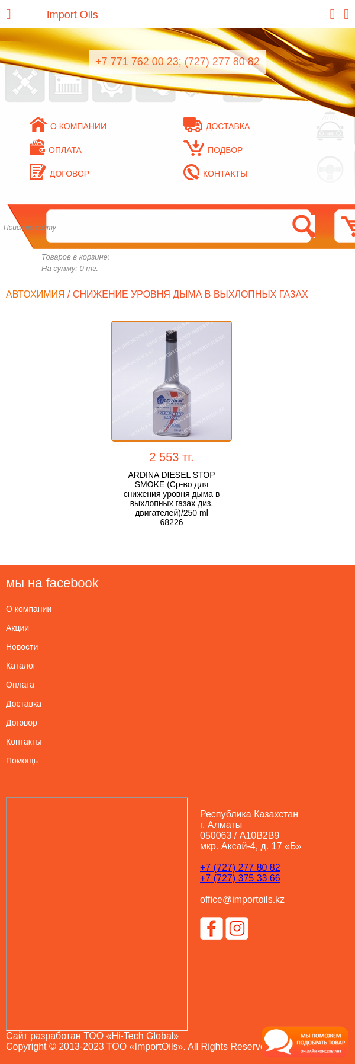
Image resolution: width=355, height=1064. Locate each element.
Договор (59, 173)
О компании (68, 126)
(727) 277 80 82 (222, 62)
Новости (22, 646)
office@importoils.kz (242, 899)
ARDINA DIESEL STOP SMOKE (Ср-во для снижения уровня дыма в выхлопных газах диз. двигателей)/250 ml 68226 (172, 498)
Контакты (215, 173)
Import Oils (72, 15)
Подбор (213, 150)
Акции (17, 627)
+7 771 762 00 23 (137, 62)
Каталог (21, 665)
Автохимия (35, 294)
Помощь (22, 760)
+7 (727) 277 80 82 (240, 867)
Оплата (56, 150)
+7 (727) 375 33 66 (240, 878)
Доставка (216, 126)
